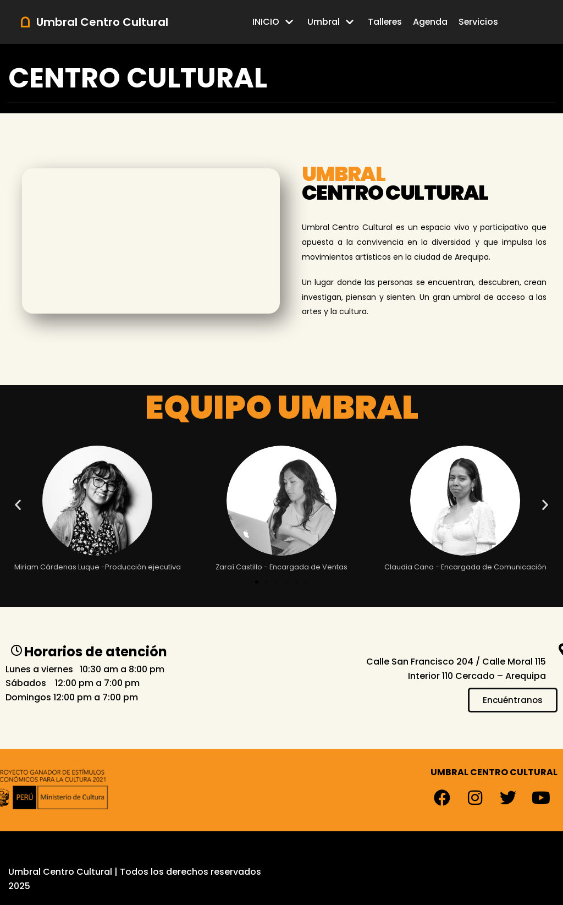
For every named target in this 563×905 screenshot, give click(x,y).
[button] (18, 504)
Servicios (479, 21)
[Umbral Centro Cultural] (94, 22)
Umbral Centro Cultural (60, 871)
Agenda (430, 21)
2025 (19, 886)
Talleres (384, 21)
